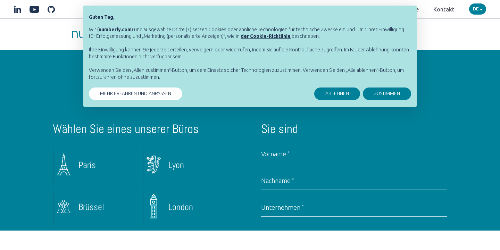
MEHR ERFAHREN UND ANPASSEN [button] (135, 93)
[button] (266, 36)
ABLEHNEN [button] (337, 93)
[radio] (96, 165)
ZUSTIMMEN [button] (387, 93)
